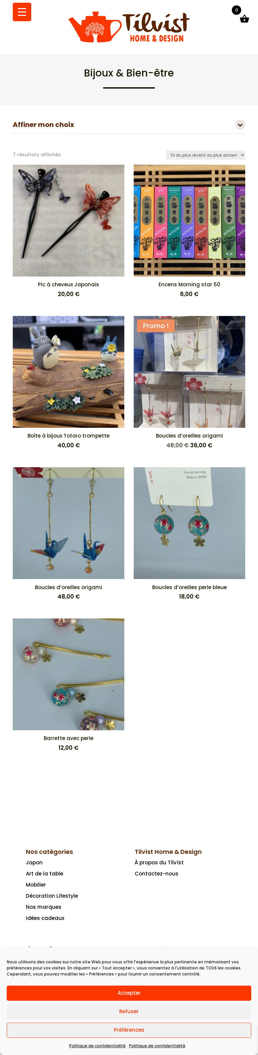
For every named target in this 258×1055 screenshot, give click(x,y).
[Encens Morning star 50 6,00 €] (189, 231)
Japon (34, 862)
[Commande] (205, 155)
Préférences (129, 1029)
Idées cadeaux (45, 918)
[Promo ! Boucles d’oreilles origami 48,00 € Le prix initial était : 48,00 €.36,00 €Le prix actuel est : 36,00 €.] (189, 383)
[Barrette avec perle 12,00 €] (68, 685)
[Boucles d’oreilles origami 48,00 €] (68, 534)
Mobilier (36, 884)
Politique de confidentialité (97, 1046)
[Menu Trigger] (22, 12)
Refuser (129, 1011)
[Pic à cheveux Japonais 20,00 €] (68, 231)
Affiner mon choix (129, 125)
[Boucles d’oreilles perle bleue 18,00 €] (189, 534)
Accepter (129, 992)
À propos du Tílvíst (159, 862)
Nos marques (43, 906)
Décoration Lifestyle (52, 895)
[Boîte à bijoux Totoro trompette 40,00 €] (68, 383)
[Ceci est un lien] (129, 42)
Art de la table (44, 873)
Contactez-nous (156, 873)
